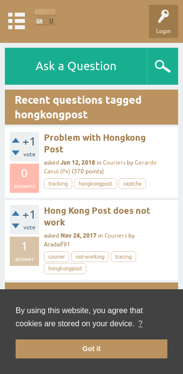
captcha (132, 184)
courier (56, 257)
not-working (90, 257)
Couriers (114, 162)
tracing (123, 257)
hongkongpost (95, 184)
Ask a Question (76, 66)
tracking (58, 184)
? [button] (140, 323)
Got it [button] (91, 349)
